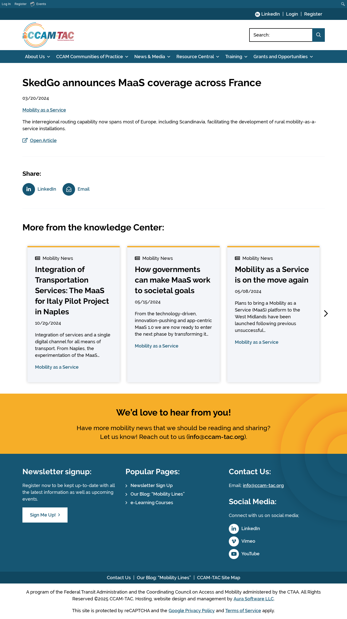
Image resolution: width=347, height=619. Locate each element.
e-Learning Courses (152, 502)
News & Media (149, 56)
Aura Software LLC (254, 598)
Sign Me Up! (43, 515)
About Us (35, 56)
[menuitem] (343, 4)
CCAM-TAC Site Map (218, 577)
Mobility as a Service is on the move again (272, 274)
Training (233, 56)
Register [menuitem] (21, 4)
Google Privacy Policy (192, 610)
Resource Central (195, 56)
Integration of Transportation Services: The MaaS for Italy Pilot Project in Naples (72, 290)
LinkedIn (270, 14)
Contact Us (119, 577)
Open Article (43, 140)
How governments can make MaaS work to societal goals (172, 280)
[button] (326, 313)
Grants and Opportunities (281, 56)
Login (292, 14)
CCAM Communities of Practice (89, 56)
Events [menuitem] (38, 4)
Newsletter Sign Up (152, 485)
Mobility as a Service (44, 110)
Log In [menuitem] (6, 4)
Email (83, 189)
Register (313, 14)
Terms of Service (243, 610)
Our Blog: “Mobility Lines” (158, 494)
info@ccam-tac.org (216, 436)
